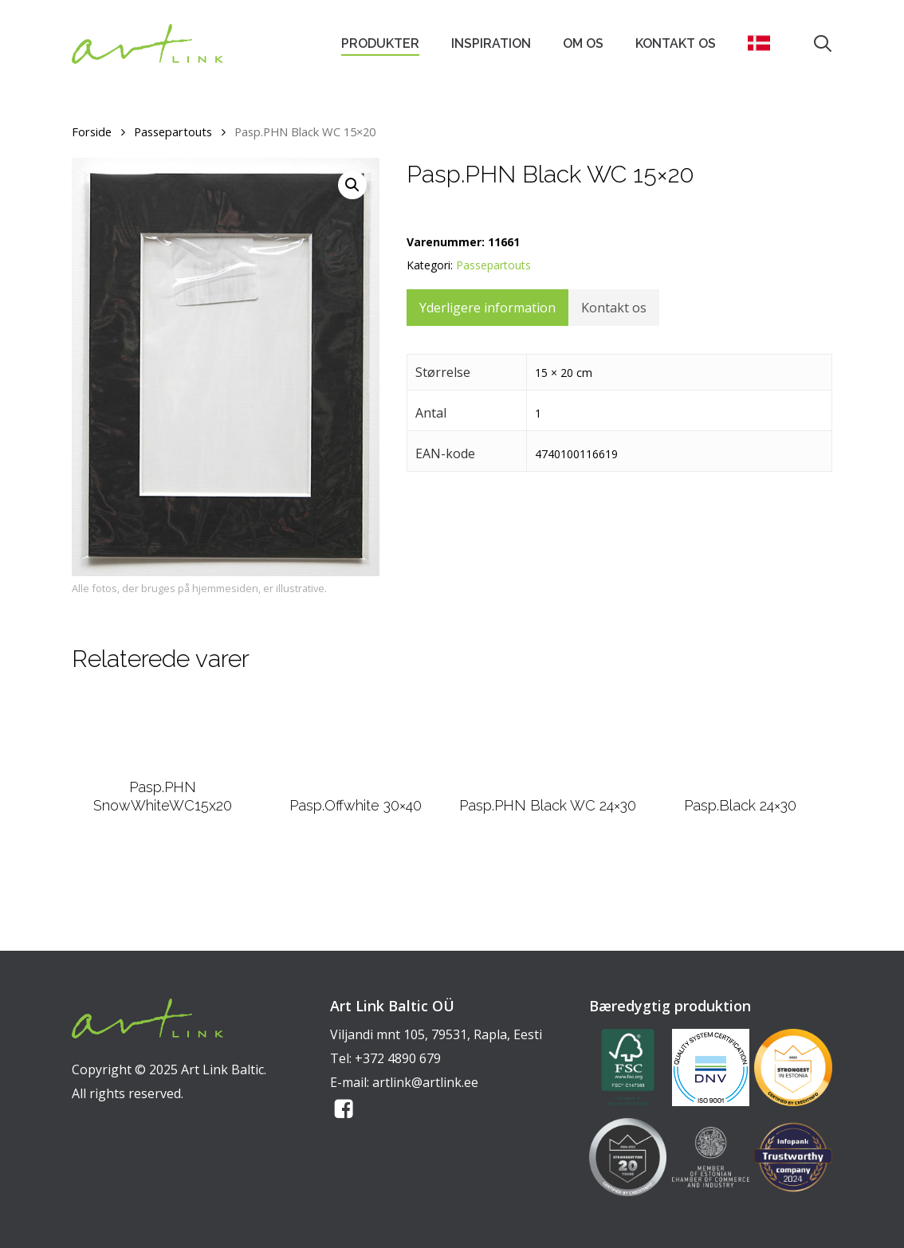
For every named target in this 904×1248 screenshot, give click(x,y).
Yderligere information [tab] (487, 307)
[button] (352, 185)
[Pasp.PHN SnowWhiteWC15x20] (163, 770)
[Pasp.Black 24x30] (740, 780)
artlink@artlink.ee (425, 1082)
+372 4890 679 (398, 1058)
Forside (92, 131)
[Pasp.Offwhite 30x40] (355, 779)
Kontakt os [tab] (614, 307)
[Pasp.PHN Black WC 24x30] (547, 779)
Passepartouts (173, 131)
